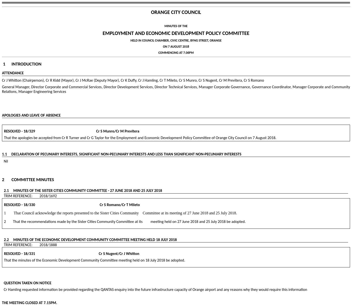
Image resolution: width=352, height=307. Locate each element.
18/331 (29, 253)
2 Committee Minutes (28, 179)
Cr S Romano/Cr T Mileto (88, 204)
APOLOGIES (11, 115)
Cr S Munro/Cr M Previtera (87, 131)
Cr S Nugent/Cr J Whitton (87, 253)
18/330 (29, 204)
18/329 (29, 131)
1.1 (6, 154)
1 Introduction (22, 64)
